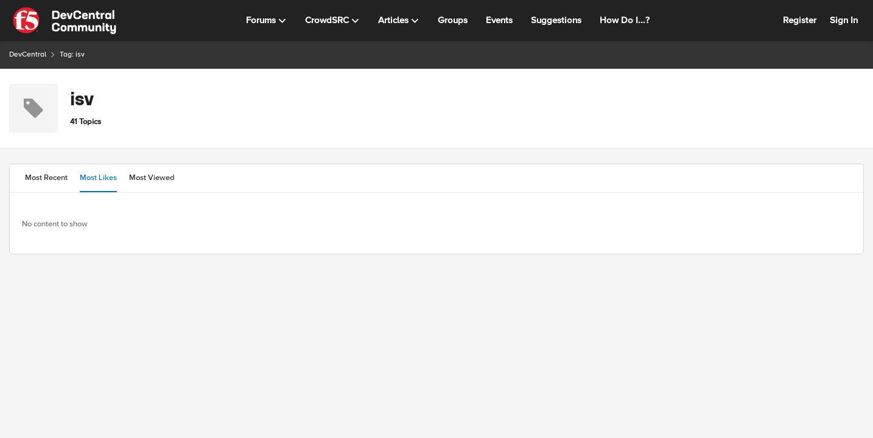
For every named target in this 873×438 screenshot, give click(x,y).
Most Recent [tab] (46, 177)
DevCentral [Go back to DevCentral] (27, 54)
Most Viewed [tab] (152, 177)
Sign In (844, 20)
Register (799, 20)
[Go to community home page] (64, 20)
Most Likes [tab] (98, 177)
